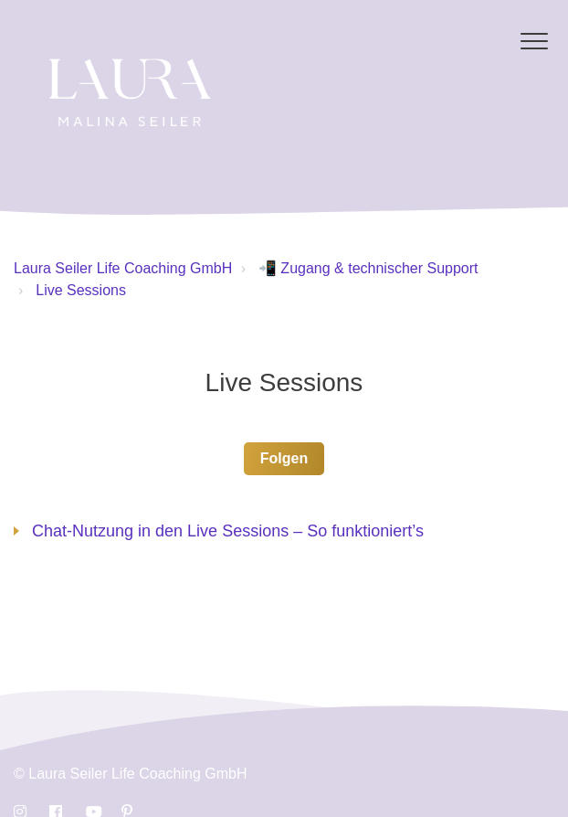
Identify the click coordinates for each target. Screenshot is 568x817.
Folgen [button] (284, 458)
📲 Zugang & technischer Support (368, 268)
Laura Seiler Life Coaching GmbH (123, 268)
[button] (533, 40)
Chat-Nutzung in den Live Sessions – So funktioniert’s (228, 531)
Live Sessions (81, 290)
